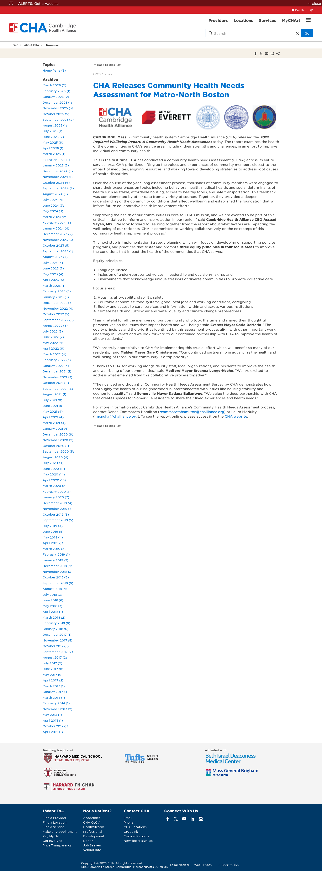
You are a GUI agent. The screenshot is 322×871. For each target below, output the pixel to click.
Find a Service (53, 827)
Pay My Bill (51, 836)
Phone (128, 822)
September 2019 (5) (58, 520)
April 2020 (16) (54, 480)
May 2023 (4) (53, 274)
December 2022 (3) (58, 302)
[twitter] (176, 818)
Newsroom (53, 45)
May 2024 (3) (53, 211)
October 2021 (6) (56, 383)
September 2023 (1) (58, 251)
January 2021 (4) (55, 428)
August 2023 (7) (55, 257)
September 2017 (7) (58, 652)
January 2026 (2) (56, 96)
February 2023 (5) (57, 291)
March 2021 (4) (54, 423)
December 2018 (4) (57, 566)
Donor (88, 840)
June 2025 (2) (53, 137)
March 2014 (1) (54, 697)
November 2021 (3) (57, 377)
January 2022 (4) (56, 365)
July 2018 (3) (52, 594)
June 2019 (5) (53, 531)
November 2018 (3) (57, 571)
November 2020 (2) (58, 440)
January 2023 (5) (56, 297)
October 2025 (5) (56, 114)
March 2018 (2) (54, 617)
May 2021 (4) (53, 411)
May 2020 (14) (54, 474)
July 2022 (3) (53, 331)
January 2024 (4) (56, 228)
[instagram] (201, 818)
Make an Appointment (60, 831)
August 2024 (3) (55, 194)
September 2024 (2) (58, 188)
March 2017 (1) (54, 686)
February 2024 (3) (57, 222)
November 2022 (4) (58, 308)
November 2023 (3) (58, 240)
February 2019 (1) (56, 554)
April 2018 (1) (53, 611)
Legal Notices (180, 864)
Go (307, 33)
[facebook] (167, 818)
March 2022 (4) (54, 354)
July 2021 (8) (52, 400)
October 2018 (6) (56, 577)
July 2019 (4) (53, 526)
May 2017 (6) (53, 674)
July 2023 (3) (53, 262)
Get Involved (52, 840)
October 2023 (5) (56, 245)
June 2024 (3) (53, 205)
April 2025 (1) (53, 148)
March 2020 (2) (54, 486)
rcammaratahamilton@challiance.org (191, 411)
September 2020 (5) (58, 451)
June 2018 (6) (53, 600)
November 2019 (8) (58, 508)
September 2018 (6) (58, 583)
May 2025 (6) (53, 142)
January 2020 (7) (56, 497)
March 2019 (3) (54, 549)
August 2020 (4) (55, 457)
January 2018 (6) (55, 629)
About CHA (31, 45)
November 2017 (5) (57, 640)
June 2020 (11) (54, 468)
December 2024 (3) (58, 171)
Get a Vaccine (47, 3)
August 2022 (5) (55, 325)
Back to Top (230, 865)
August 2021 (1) (54, 394)
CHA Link (131, 831)
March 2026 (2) (54, 85)
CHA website (236, 416)
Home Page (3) (54, 70)
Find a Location (55, 822)
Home (14, 45)
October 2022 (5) (56, 314)
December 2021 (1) (57, 371)
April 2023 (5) (53, 280)
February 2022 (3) (57, 360)
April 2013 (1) (53, 720)
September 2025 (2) (58, 119)
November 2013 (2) (57, 709)
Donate (300, 10)
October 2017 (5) (56, 646)
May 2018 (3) (52, 606)
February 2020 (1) (56, 491)
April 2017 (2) (53, 680)
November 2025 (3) (58, 108)
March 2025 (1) (54, 154)
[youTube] (184, 818)
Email (128, 818)
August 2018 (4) (55, 589)
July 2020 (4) (53, 463)
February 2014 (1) (56, 703)
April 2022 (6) (53, 348)
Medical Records (136, 836)
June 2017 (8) (53, 669)
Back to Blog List (109, 64)
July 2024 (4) (53, 199)
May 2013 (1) (52, 714)
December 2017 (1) (57, 634)
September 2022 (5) (58, 320)
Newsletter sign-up (138, 840)
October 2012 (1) (55, 726)
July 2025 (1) (52, 131)
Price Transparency (57, 845)
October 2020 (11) (56, 446)
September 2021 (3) (58, 388)
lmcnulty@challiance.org (116, 416)
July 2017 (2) (52, 663)
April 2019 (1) (53, 543)
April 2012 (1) (53, 732)
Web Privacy (203, 864)
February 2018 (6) (56, 623)
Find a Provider (54, 818)
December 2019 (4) (57, 503)
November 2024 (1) (58, 177)
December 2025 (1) (57, 102)
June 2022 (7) (53, 337)
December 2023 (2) (58, 234)
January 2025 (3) (56, 165)
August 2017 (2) (55, 657)
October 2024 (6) (56, 182)
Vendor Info (92, 850)
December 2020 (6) (58, 434)
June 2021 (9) (53, 405)
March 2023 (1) (54, 285)
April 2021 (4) (53, 417)
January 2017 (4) (55, 692)
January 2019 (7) (55, 560)
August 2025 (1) (55, 125)
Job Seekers (92, 845)
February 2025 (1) (56, 159)
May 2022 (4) (53, 343)
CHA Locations (135, 827)
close (316, 3)
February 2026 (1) (56, 91)
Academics (91, 818)
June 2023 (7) (53, 268)
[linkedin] (192, 818)
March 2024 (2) (54, 217)
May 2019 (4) (53, 537)
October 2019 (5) (56, 514)
